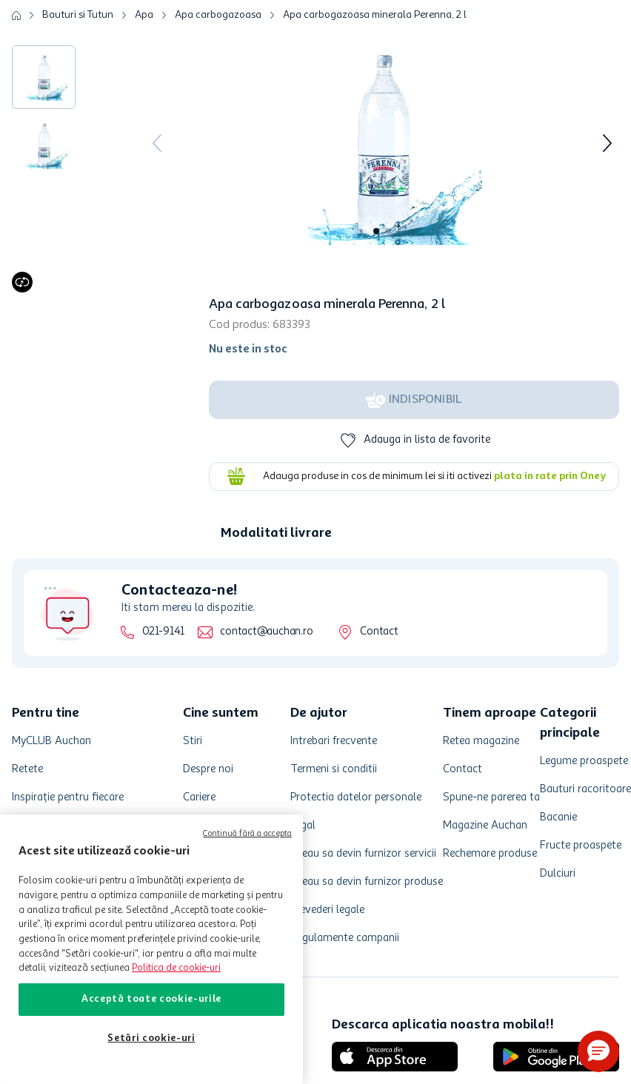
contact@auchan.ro (266, 632)
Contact (379, 632)
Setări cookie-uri (151, 1038)
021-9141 (163, 632)
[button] (598, 1051)
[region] (151, 949)
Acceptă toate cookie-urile (151, 999)
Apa (144, 15)
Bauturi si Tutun (77, 15)
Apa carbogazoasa (218, 15)
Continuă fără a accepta (247, 834)
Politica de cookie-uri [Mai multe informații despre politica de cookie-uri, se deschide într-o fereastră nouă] (176, 968)
